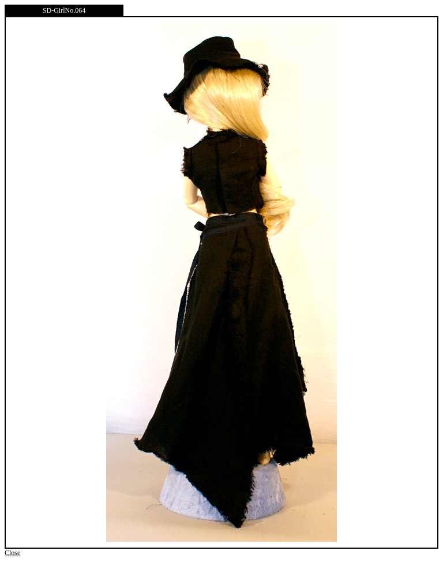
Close (12, 553)
